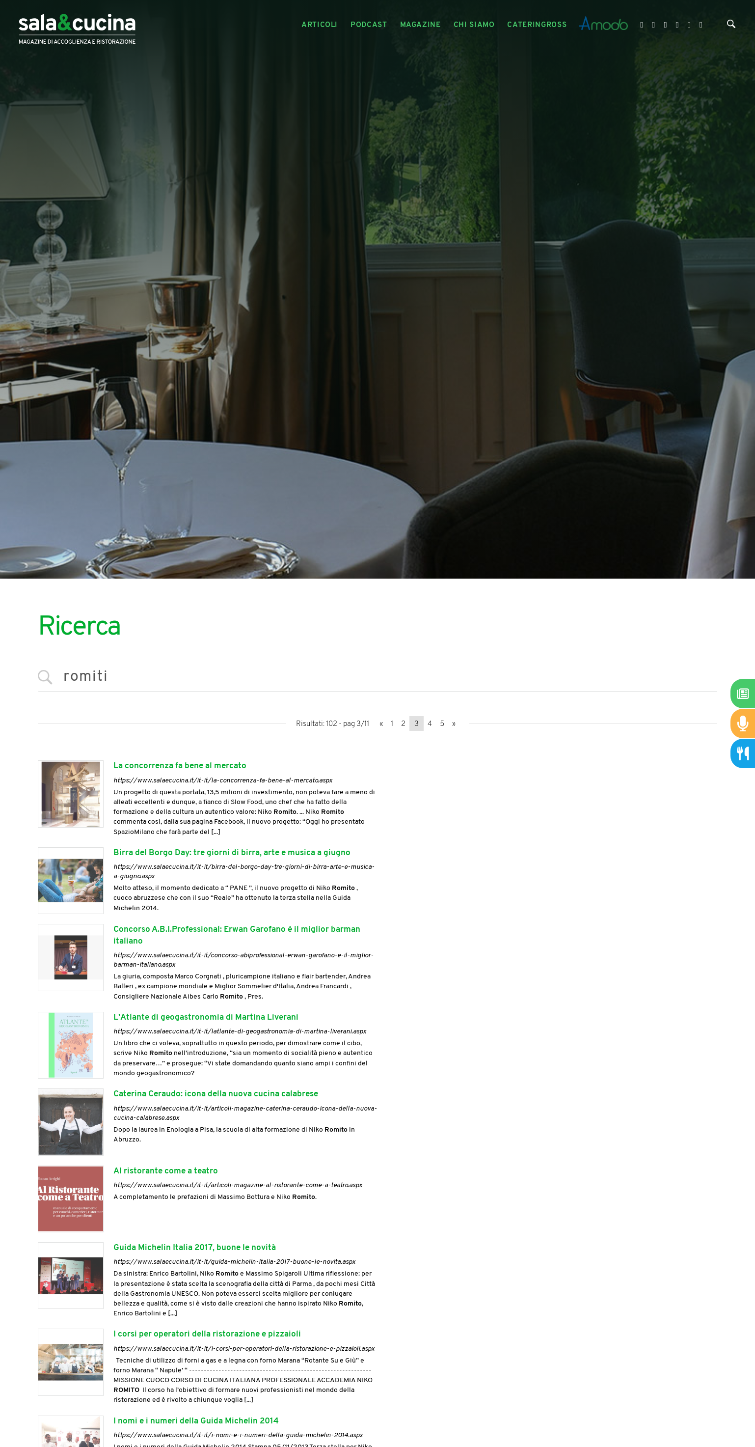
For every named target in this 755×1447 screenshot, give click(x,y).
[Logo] (77, 25)
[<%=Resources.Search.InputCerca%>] (377, 677)
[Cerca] (731, 26)
